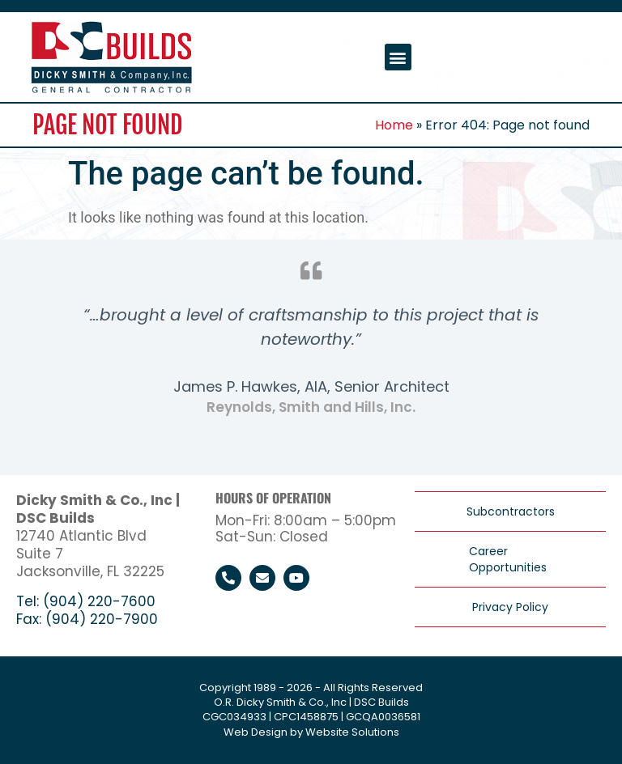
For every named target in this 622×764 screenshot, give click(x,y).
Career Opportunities (508, 559)
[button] (398, 57)
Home (394, 125)
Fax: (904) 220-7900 (87, 619)
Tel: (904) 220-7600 (86, 601)
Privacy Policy (510, 607)
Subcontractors (510, 511)
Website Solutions (352, 732)
